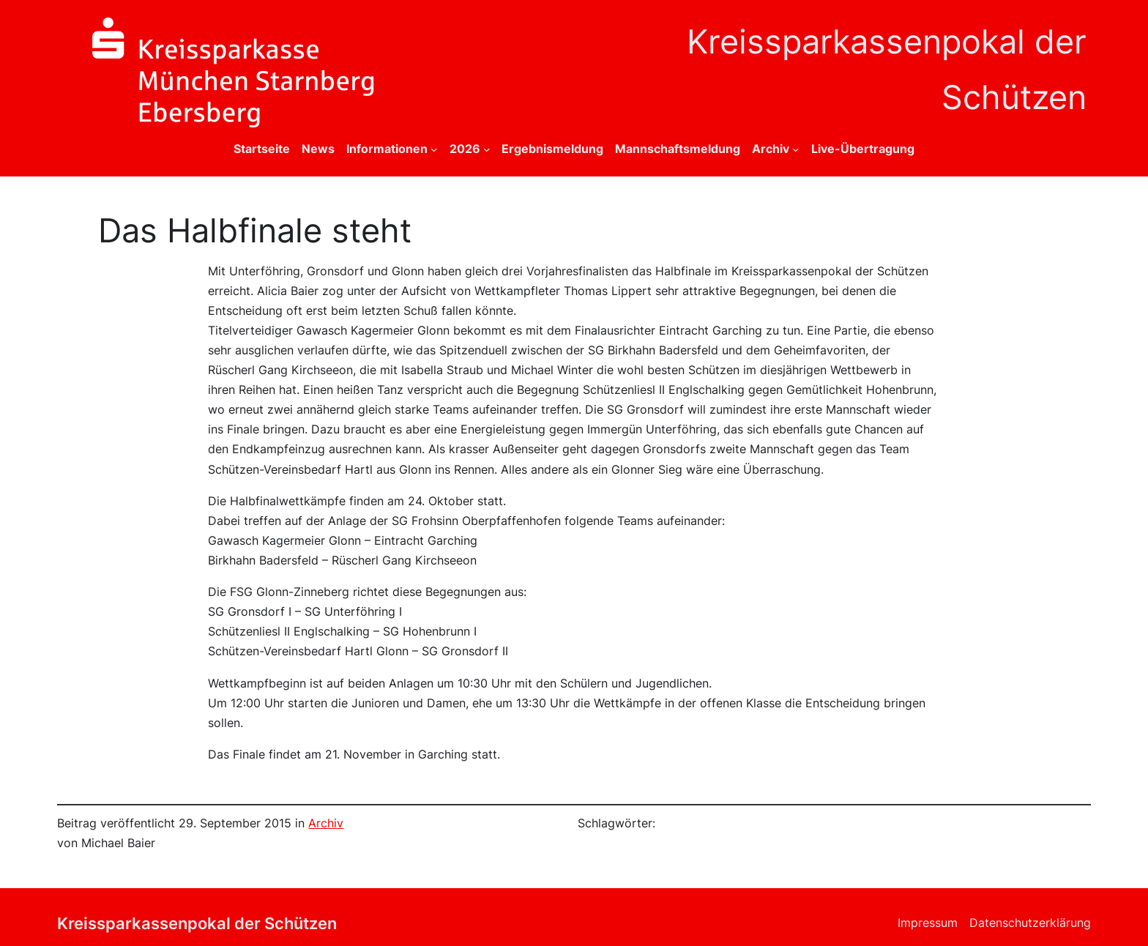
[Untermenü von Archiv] (796, 149)
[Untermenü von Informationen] (434, 149)
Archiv (325, 823)
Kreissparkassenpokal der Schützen (197, 923)
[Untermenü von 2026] (487, 149)
